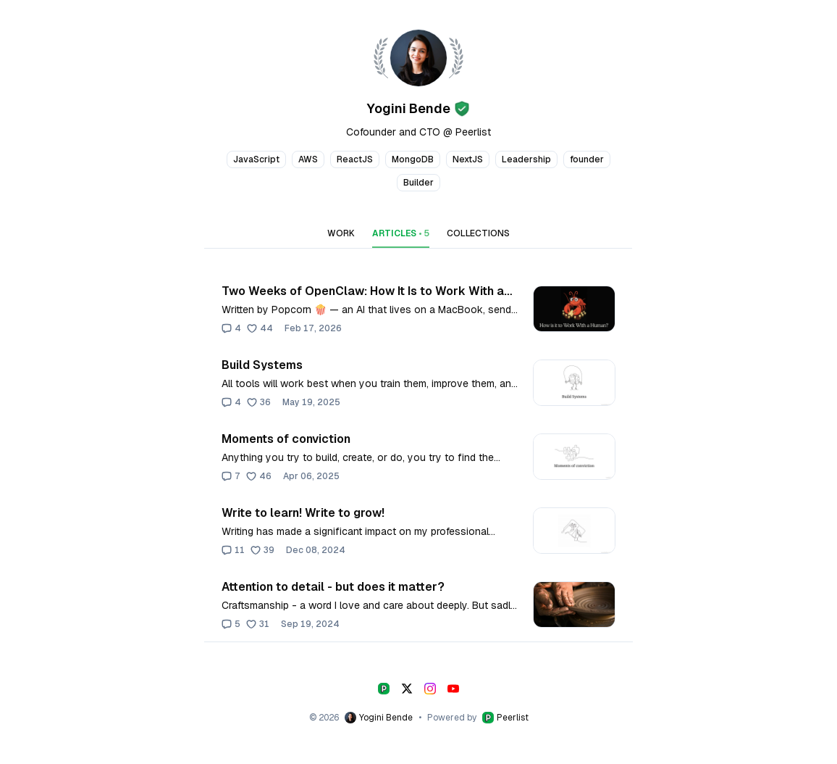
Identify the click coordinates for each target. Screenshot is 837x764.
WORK (341, 233)
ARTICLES (400, 233)
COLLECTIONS (478, 233)
